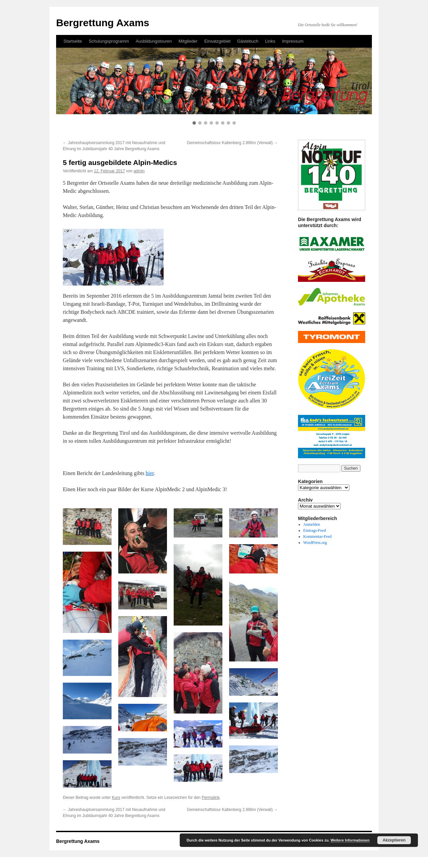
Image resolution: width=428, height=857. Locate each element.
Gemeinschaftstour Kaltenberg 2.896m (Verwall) (232, 142)
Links (270, 41)
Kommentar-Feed (317, 536)
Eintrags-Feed (314, 530)
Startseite (72, 41)
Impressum (292, 41)
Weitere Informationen (350, 840)
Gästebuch (247, 41)
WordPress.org (315, 542)
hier (150, 473)
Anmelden (311, 524)
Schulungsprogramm (109, 41)
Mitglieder (188, 41)
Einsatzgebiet (217, 41)
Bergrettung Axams (102, 22)
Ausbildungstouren (154, 41)
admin (139, 171)
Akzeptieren (394, 840)
